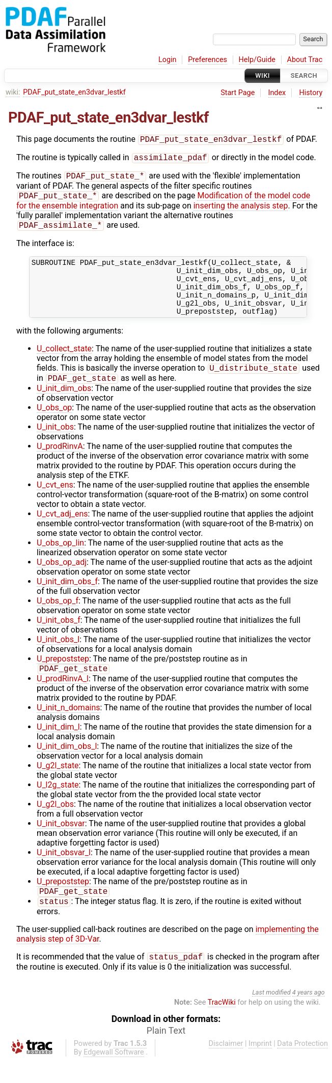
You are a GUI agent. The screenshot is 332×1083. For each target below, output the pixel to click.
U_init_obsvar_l (64, 871)
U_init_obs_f (58, 638)
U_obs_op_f (57, 618)
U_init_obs (55, 444)
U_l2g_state (58, 803)
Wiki (262, 75)
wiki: (13, 92)
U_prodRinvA (60, 464)
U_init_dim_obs (64, 406)
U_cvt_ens (55, 502)
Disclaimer (226, 1065)
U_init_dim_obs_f (67, 599)
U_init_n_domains (68, 726)
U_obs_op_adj (62, 580)
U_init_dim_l (58, 745)
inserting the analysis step (240, 210)
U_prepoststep (63, 676)
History (310, 92)
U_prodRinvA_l (63, 697)
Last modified (271, 1014)
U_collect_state (64, 364)
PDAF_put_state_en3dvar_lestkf (74, 92)
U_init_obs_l (58, 657)
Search (304, 75)
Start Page (237, 92)
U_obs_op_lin (60, 560)
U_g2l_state (58, 784)
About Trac (305, 59)
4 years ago (308, 1014)
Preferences (207, 59)
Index (277, 92)
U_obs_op (54, 425)
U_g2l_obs (55, 823)
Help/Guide (257, 59)
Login (167, 59)
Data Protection (302, 1065)
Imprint (260, 1065)
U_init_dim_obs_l (67, 765)
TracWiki (222, 1024)
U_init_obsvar (61, 842)
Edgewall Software (114, 1074)
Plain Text (166, 1052)
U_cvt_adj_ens (62, 531)
